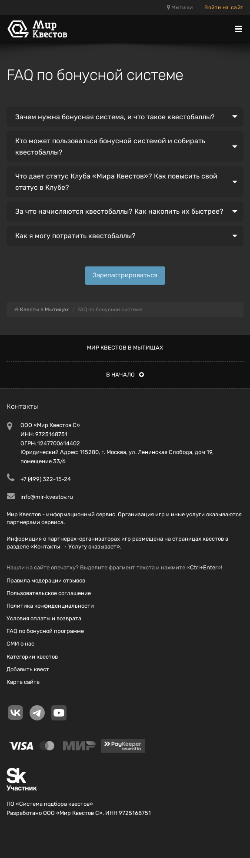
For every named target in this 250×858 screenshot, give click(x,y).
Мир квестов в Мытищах (125, 347)
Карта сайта (23, 682)
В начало (125, 374)
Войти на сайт (223, 7)
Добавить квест (28, 669)
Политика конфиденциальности (50, 605)
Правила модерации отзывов (46, 580)
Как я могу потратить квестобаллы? (75, 236)
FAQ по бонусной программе (45, 631)
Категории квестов (32, 656)
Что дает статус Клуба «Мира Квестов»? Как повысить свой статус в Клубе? (116, 182)
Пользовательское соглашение (49, 593)
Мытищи (180, 7)
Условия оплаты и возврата (44, 618)
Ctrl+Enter (203, 567)
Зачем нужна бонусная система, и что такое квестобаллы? (115, 117)
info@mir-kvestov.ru (46, 497)
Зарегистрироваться (125, 275)
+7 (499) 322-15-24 (45, 479)
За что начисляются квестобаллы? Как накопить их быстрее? (119, 211)
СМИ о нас (20, 643)
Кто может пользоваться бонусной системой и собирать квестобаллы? (110, 146)
